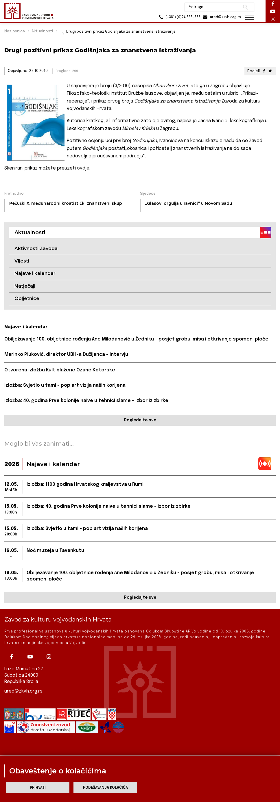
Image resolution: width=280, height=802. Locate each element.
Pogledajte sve (140, 420)
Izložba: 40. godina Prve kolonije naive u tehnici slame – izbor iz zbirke (86, 400)
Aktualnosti (42, 31)
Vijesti (21, 261)
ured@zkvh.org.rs (23, 691)
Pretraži (245, 7)
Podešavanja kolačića (105, 788)
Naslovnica (14, 31)
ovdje (83, 168)
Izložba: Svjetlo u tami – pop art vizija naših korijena (65, 385)
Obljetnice (26, 298)
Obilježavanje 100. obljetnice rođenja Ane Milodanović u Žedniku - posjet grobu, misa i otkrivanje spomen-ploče (136, 339)
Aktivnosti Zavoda (36, 248)
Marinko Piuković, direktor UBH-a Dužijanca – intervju (66, 354)
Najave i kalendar (35, 273)
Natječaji (24, 286)
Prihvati (38, 788)
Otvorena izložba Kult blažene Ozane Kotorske (59, 370)
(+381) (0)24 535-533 (178, 17)
